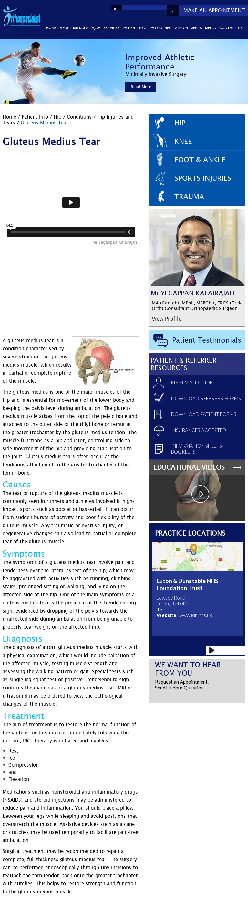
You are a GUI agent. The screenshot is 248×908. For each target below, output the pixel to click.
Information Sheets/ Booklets (197, 448)
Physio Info (161, 28)
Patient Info (135, 28)
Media (210, 28)
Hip (57, 117)
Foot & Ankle (199, 159)
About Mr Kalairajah (80, 28)
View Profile (166, 319)
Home (51, 28)
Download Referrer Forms (206, 398)
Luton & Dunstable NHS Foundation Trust (187, 584)
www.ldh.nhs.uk (196, 615)
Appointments (188, 28)
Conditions (80, 117)
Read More (141, 86)
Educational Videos (189, 467)
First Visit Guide (191, 382)
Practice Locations (190, 533)
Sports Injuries (202, 178)
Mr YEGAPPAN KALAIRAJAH (192, 293)
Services (111, 28)
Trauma (189, 196)
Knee (183, 141)
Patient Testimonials (206, 340)
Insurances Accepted (198, 430)
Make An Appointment (214, 10)
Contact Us (231, 28)
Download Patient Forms (203, 414)
